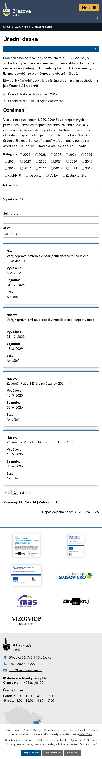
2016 (42, 168)
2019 (88, 161)
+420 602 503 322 (22, 664)
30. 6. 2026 (15, 407)
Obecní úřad (22, 27)
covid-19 (14, 175)
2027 (57, 154)
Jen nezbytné (52, 752)
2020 (73, 161)
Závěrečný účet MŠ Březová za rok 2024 (39, 383)
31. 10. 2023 (16, 336)
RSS (71, 49)
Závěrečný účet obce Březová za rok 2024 (41, 442)
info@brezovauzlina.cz (25, 670)
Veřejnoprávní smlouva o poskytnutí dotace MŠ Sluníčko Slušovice (47, 258)
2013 (88, 168)
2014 (73, 168)
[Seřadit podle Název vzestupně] (17, 184)
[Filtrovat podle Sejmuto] (51, 220)
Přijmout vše (31, 752)
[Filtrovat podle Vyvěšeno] (51, 206)
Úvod (6, 27)
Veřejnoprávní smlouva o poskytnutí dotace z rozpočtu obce (50, 322)
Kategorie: (10, 154)
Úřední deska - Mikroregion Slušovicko (36, 101)
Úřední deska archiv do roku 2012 (32, 94)
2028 (42, 154)
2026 (72, 154)
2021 (58, 161)
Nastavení (72, 752)
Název (9, 185)
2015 (58, 168)
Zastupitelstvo (76, 175)
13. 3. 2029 (15, 348)
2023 (27, 161)
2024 (11, 161)
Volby (54, 175)
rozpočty (35, 175)
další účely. (85, 734)
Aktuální (13, 297)
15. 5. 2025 (15, 395)
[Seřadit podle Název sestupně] (17, 186)
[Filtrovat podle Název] (51, 191)
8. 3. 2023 (14, 273)
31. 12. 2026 (16, 285)
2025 (88, 154)
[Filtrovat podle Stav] (51, 234)
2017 (27, 168)
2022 (42, 161)
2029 (26, 154)
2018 (11, 168)
